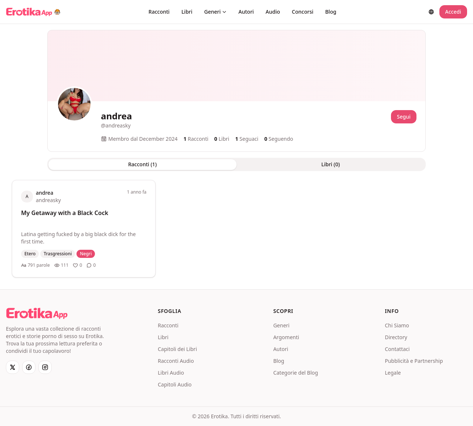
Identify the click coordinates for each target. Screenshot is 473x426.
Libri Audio (171, 372)
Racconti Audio (176, 360)
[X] (12, 367)
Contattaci (397, 348)
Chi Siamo (397, 325)
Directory (396, 337)
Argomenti (286, 337)
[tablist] (236, 164)
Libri (187, 11)
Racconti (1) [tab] (142, 164)
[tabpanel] (236, 228)
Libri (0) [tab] (330, 164)
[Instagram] (45, 367)
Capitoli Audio (175, 384)
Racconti (159, 11)
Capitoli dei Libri (177, 348)
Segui (404, 116)
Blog (330, 11)
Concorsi (302, 11)
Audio (273, 11)
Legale (393, 372)
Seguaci (246, 138)
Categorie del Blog (295, 372)
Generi (215, 11)
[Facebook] (28, 367)
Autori (246, 11)
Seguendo (278, 138)
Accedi (453, 11)
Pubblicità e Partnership (414, 360)
